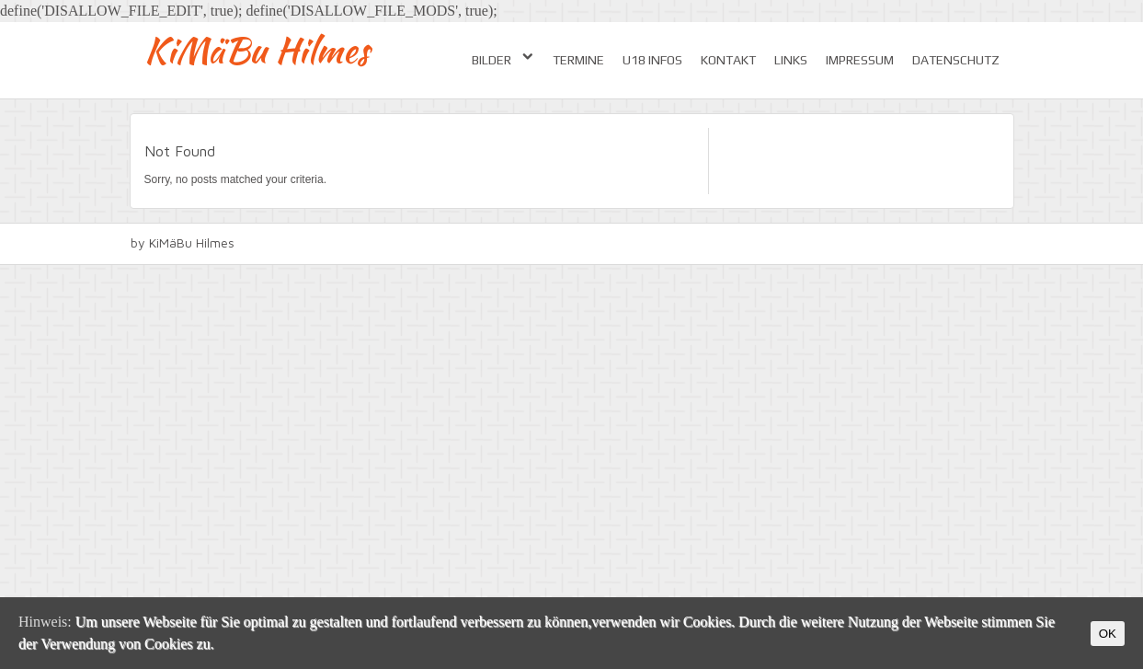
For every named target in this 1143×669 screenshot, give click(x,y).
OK (1107, 633)
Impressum (860, 59)
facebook (1002, 244)
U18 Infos (652, 59)
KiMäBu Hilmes (257, 50)
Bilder (503, 59)
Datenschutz (956, 59)
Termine (578, 59)
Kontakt (728, 59)
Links (790, 59)
